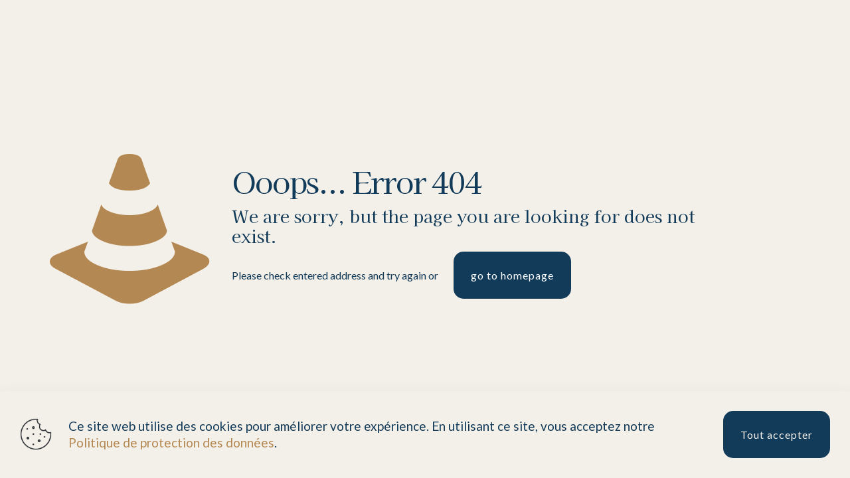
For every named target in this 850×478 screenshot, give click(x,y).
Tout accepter (776, 434)
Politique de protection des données (171, 442)
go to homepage (512, 275)
